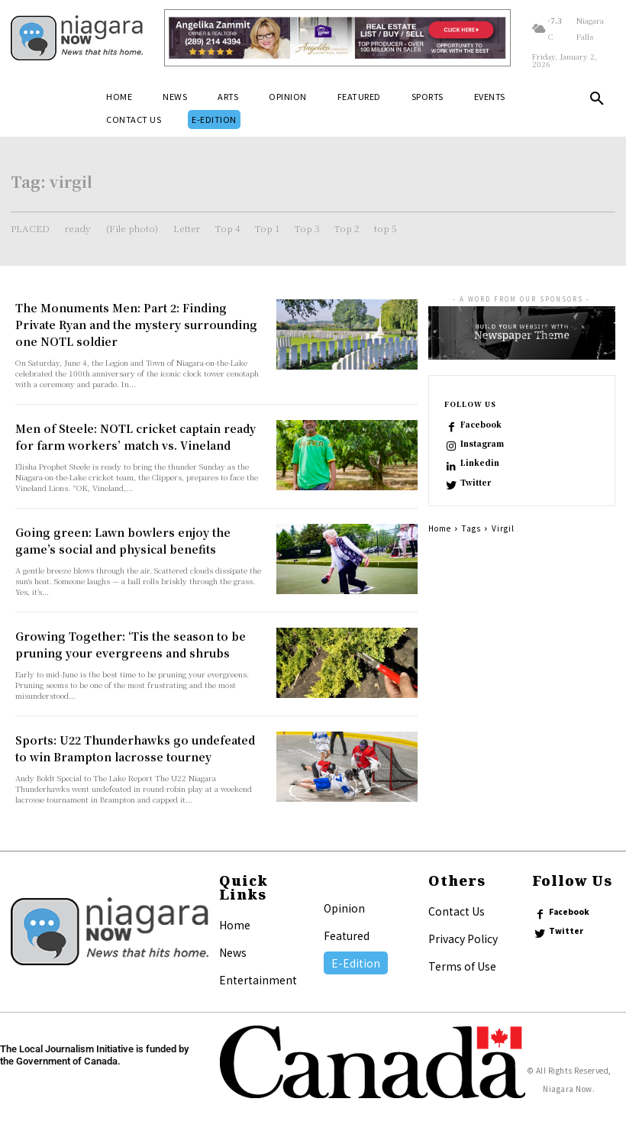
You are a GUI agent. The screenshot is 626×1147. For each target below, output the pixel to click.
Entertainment (258, 979)
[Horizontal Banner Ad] (337, 38)
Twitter (475, 482)
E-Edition (355, 963)
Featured (346, 935)
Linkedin (479, 462)
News (233, 952)
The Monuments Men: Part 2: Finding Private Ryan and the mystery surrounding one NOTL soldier (136, 324)
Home (439, 528)
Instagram (482, 443)
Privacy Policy (463, 938)
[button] (597, 101)
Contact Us (456, 911)
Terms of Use (462, 966)
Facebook (481, 424)
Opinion (344, 908)
